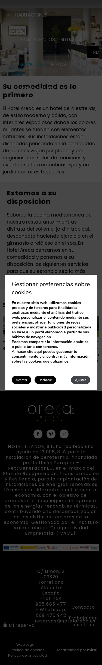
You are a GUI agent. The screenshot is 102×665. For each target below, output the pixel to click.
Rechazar (45, 380)
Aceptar (21, 380)
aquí (38, 351)
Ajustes (80, 380)
